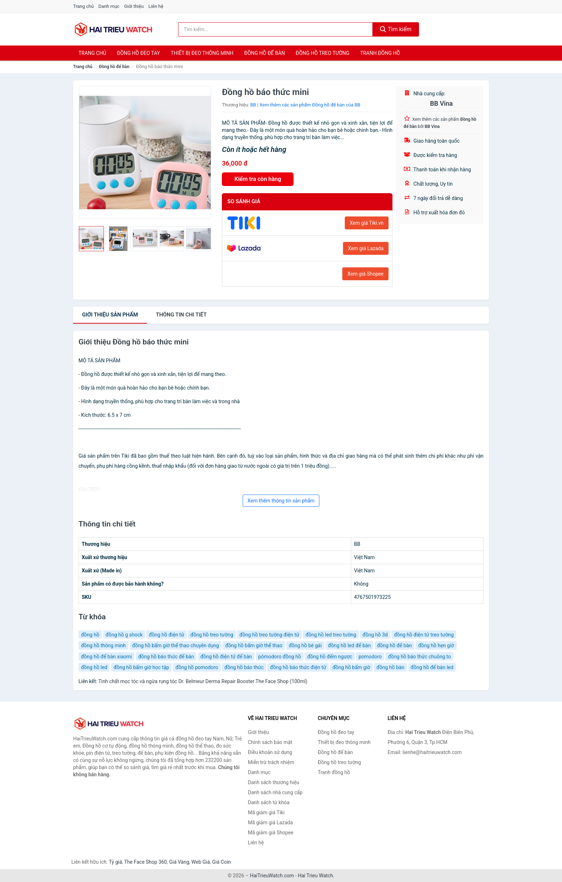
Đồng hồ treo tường (322, 53)
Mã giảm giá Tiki (266, 812)
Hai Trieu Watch (315, 875)
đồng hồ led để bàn (349, 645)
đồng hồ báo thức (244, 667)
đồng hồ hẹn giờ (436, 645)
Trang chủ (83, 6)
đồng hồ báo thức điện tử (298, 667)
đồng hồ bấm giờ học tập (141, 667)
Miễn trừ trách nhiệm (271, 762)
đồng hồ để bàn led (432, 667)
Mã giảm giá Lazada (270, 822)
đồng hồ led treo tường (330, 635)
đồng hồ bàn (390, 667)
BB (253, 105)
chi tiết (181, 314)
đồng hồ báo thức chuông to (419, 656)
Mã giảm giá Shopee (271, 832)
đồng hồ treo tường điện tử (269, 635)
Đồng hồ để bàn (264, 53)
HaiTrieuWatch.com (272, 875)
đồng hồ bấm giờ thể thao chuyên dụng (175, 645)
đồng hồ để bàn (394, 645)
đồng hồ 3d (374, 635)
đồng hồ (90, 635)
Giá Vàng (179, 862)
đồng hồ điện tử (166, 635)
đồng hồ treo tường (211, 635)
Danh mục (109, 6)
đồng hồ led (94, 667)
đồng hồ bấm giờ (351, 667)
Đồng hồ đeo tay (138, 53)
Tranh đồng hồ (380, 53)
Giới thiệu (133, 6)
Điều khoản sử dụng (270, 752)
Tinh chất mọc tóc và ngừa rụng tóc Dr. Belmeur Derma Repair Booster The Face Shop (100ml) (202, 681)
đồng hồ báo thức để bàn (166, 656)
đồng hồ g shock (124, 635)
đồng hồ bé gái (305, 645)
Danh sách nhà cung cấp (275, 792)
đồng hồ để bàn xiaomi (106, 656)
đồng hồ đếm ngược (329, 656)
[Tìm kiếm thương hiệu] (275, 29)
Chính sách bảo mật (270, 742)
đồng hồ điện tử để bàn (226, 656)
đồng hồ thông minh (103, 645)
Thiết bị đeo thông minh (202, 53)
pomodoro (370, 656)
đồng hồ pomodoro (196, 667)
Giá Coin (221, 862)
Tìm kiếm (395, 29)
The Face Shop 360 (145, 862)
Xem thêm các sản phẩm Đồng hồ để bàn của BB (309, 105)
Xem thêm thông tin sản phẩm (280, 501)
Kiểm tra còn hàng (257, 179)
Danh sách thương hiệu (273, 782)
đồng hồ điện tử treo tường (424, 635)
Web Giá (200, 862)
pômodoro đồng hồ (279, 656)
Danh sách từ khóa (269, 802)
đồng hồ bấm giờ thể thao (253, 645)
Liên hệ (155, 6)
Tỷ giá (115, 862)
